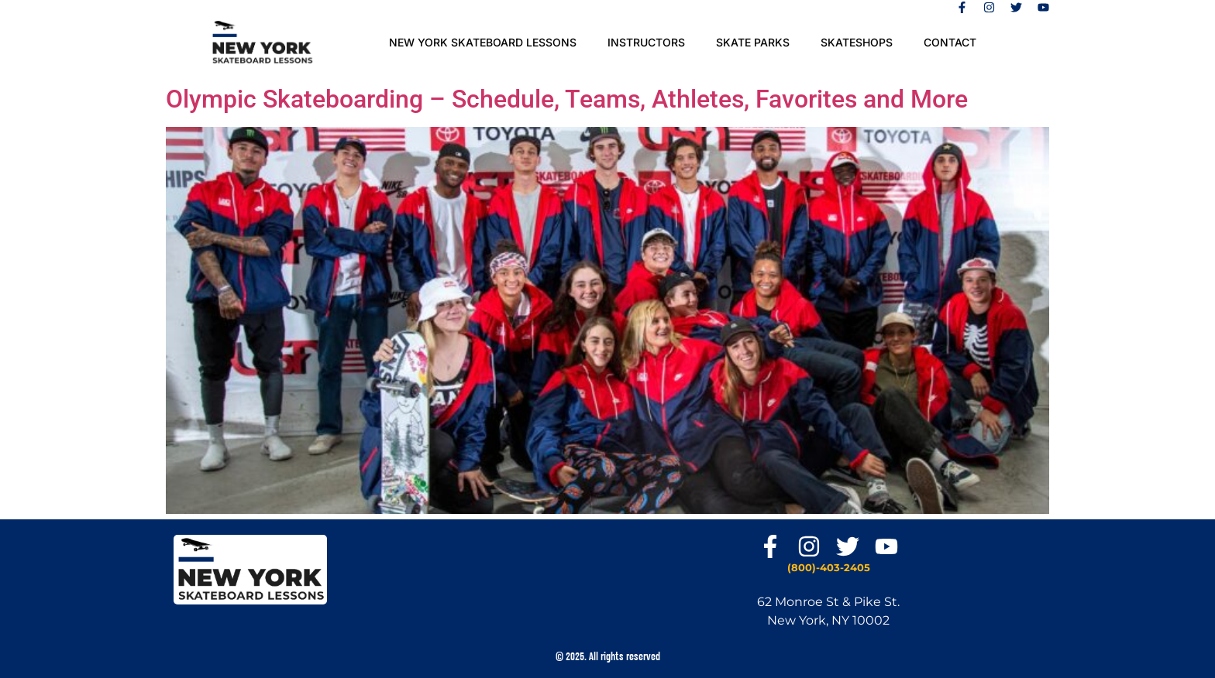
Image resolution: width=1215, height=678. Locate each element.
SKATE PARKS (753, 42)
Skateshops (857, 42)
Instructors (646, 42)
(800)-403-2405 (828, 567)
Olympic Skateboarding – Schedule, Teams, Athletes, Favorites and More (567, 99)
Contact (950, 42)
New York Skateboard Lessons (483, 42)
